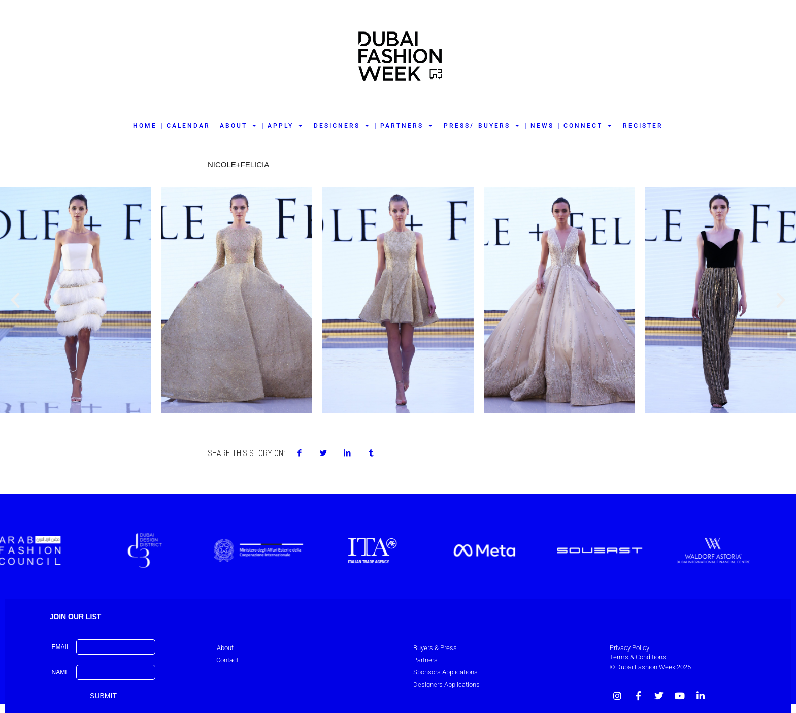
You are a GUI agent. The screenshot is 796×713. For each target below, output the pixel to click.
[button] (15, 300)
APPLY (286, 126)
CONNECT (588, 126)
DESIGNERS (342, 126)
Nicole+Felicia (238, 164)
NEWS (542, 125)
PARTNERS (407, 126)
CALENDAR (188, 125)
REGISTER (643, 125)
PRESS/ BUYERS (482, 126)
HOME (145, 125)
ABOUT (239, 126)
